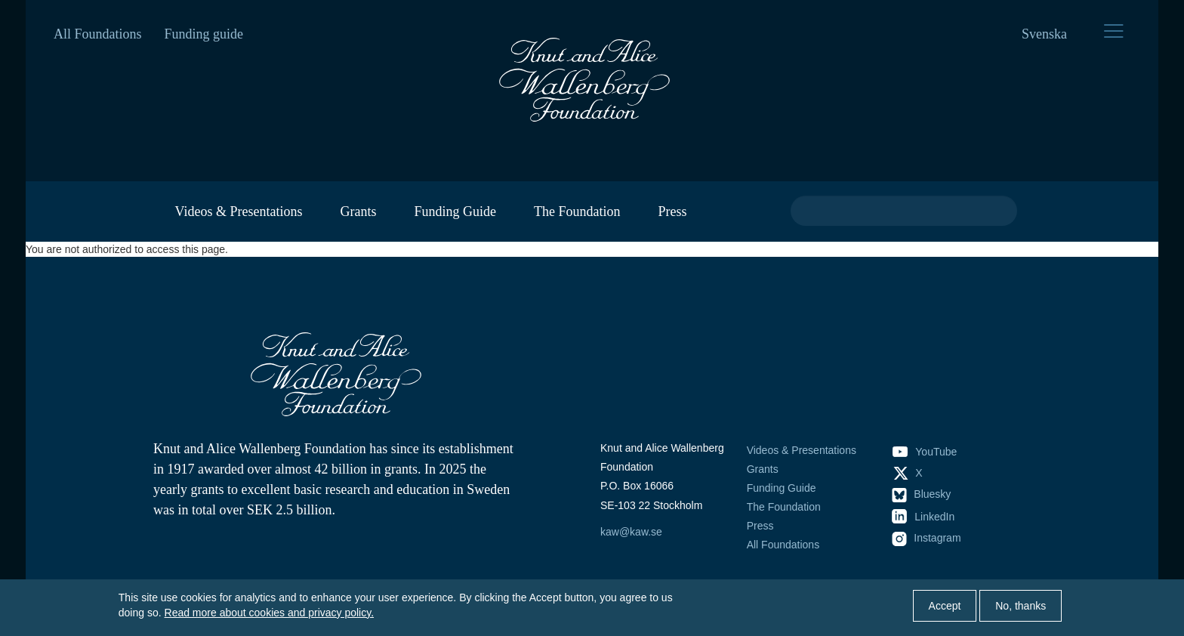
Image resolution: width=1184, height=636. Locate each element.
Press (672, 211)
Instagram (926, 538)
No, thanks (1020, 606)
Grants (358, 211)
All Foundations (98, 34)
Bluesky (922, 494)
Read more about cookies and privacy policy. (270, 613)
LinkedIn (923, 517)
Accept (945, 606)
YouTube (925, 452)
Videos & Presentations (239, 211)
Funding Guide (455, 211)
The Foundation (577, 211)
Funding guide (204, 34)
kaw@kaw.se (631, 532)
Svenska (1044, 34)
